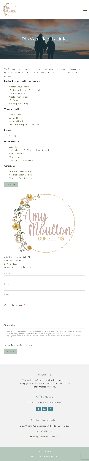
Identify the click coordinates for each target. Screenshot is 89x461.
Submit (11, 351)
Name (7, 273)
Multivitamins (15, 100)
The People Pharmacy (18, 103)
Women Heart (15, 118)
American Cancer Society (20, 171)
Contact (11, 184)
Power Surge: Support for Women (24, 124)
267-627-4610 (10, 263)
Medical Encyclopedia (19, 86)
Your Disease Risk (17, 153)
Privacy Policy (44, 451)
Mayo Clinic (14, 157)
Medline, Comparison (18, 96)
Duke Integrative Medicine (21, 160)
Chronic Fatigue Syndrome (21, 178)
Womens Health (16, 121)
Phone (7, 294)
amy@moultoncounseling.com (17, 267)
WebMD (13, 146)
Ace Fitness (14, 135)
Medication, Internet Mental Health (25, 90)
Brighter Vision (54, 456)
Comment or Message (14, 305)
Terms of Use (10, 325)
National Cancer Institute (20, 174)
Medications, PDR (17, 93)
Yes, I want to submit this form (20, 345)
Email (7, 284)
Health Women (15, 114)
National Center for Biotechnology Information (30, 150)
